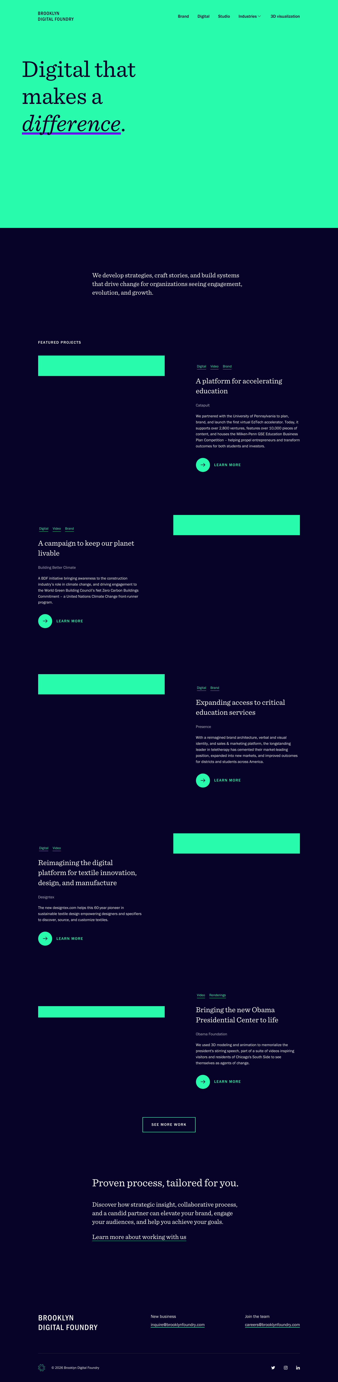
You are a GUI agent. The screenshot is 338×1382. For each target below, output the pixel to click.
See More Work (169, 1131)
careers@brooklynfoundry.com (272, 1324)
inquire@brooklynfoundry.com (178, 1324)
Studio (224, 16)
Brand (183, 16)
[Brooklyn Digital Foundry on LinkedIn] (298, 1368)
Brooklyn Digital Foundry (81, 1368)
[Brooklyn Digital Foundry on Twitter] (273, 1368)
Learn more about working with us (139, 1244)
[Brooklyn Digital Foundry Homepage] (56, 16)
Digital (204, 16)
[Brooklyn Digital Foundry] (68, 1323)
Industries (248, 16)
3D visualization (285, 16)
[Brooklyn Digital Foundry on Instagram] (286, 1368)
